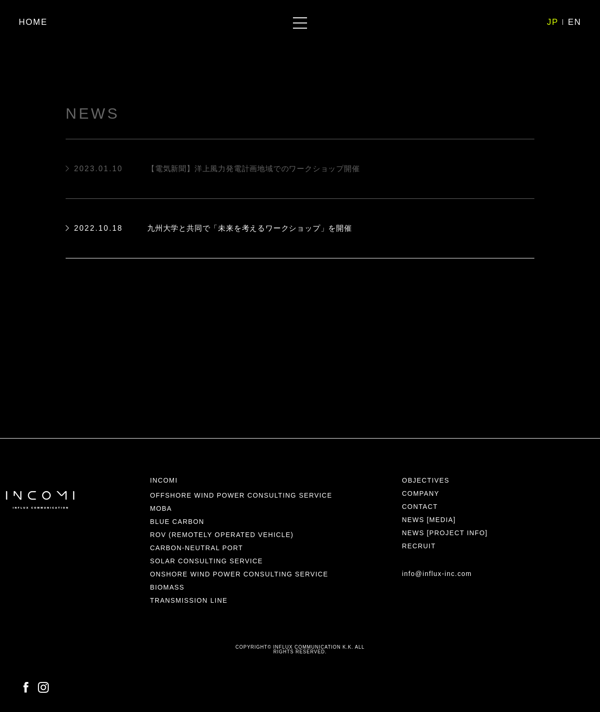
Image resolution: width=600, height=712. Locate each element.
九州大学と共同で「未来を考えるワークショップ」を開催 (249, 228)
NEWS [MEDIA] (429, 519)
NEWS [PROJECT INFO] (445, 533)
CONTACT (420, 506)
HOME (33, 22)
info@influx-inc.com (437, 573)
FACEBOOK (26, 687)
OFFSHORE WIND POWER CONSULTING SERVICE (241, 495)
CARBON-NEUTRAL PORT (196, 548)
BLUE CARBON (177, 521)
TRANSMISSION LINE (188, 600)
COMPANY (421, 493)
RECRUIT (419, 546)
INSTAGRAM (43, 687)
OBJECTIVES (426, 480)
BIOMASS (167, 587)
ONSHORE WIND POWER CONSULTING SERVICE (239, 574)
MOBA (161, 508)
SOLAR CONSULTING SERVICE (206, 561)
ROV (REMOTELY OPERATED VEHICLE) (221, 534)
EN (574, 22)
